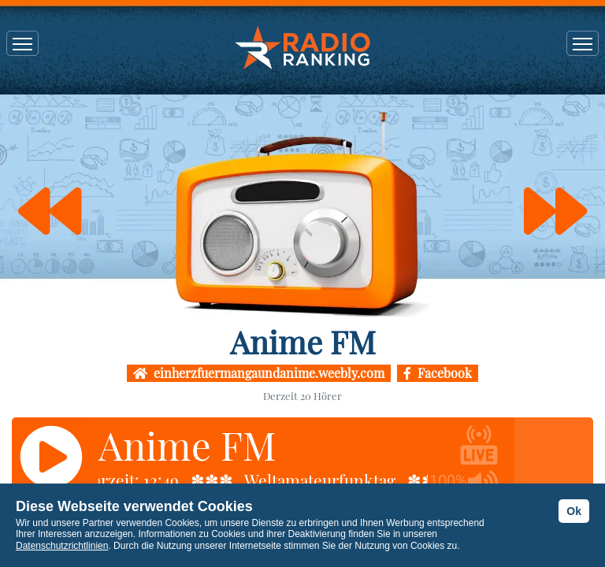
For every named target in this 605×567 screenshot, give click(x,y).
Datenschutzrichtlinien (62, 545)
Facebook (437, 373)
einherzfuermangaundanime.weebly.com (258, 373)
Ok (573, 511)
